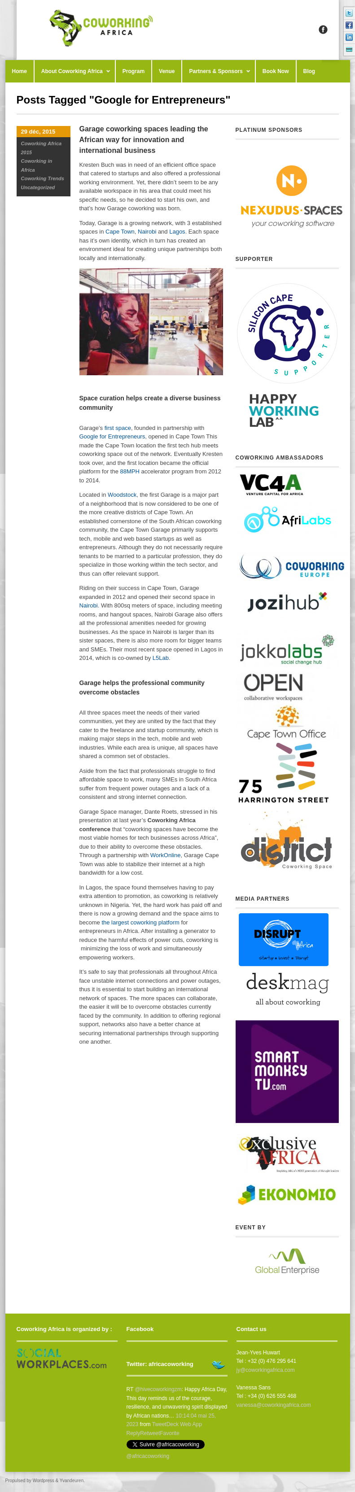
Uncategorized (38, 187)
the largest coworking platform (140, 922)
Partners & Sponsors (216, 75)
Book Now (276, 71)
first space (118, 428)
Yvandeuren (71, 1480)
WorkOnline (165, 855)
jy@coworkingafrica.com (266, 1370)
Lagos (177, 231)
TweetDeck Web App (177, 1424)
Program (134, 71)
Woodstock (122, 494)
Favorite (169, 1433)
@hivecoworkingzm (158, 1389)
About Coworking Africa (72, 75)
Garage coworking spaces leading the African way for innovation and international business (143, 139)
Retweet (150, 1433)
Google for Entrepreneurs (112, 436)
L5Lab (161, 658)
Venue (167, 71)
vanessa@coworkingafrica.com (274, 1405)
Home (19, 71)
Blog (309, 71)
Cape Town (120, 231)
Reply (133, 1433)
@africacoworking (148, 1456)
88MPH (130, 471)
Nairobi (147, 231)
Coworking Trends (42, 178)
